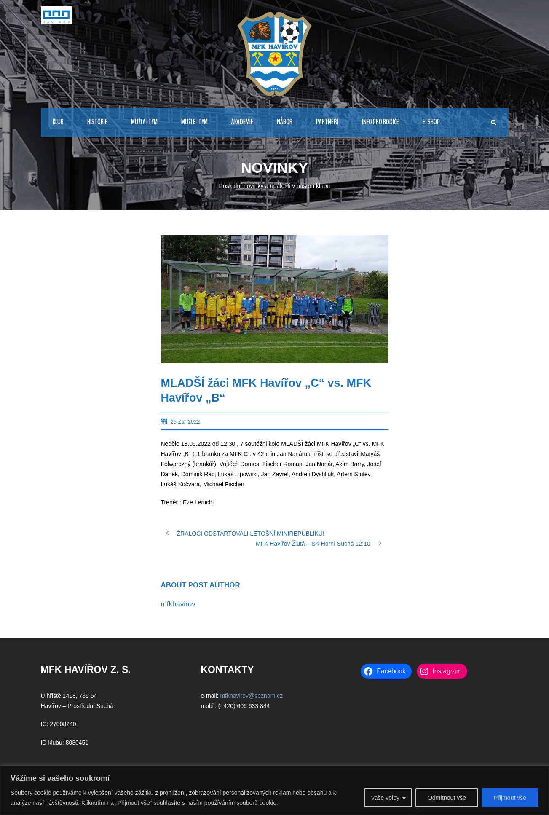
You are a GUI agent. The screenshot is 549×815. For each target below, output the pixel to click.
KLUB (58, 122)
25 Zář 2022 (185, 421)
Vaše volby (385, 797)
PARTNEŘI (327, 122)
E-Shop (431, 122)
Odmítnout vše (447, 797)
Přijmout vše (510, 797)
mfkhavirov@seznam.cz (251, 695)
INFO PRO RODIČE (380, 122)
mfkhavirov (178, 604)
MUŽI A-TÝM (144, 122)
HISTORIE (97, 122)
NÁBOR (284, 122)
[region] (274, 790)
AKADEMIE (242, 122)
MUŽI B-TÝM (194, 122)
